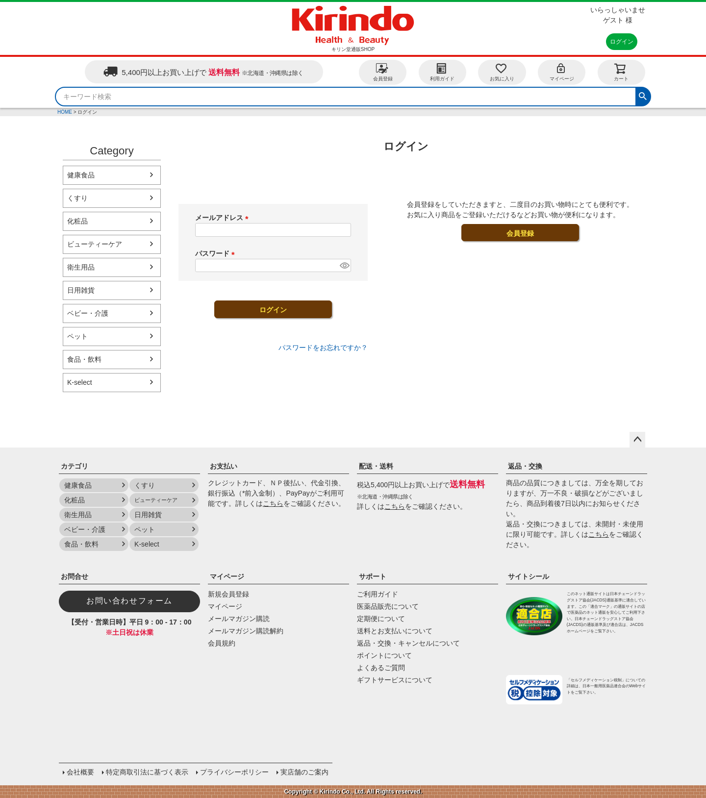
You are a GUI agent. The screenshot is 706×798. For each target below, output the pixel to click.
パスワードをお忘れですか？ (323, 347)
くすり (77, 198)
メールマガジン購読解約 (245, 631)
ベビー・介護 (87, 313)
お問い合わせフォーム (129, 601)
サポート (372, 576)
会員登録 (383, 71)
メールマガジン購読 (239, 619)
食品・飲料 (84, 359)
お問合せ (74, 576)
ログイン (621, 41)
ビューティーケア (94, 244)
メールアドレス (223, 218)
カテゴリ (74, 466)
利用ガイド (442, 71)
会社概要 (80, 772)
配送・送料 (376, 466)
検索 (642, 95)
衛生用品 (81, 267)
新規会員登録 (228, 594)
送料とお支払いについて (394, 631)
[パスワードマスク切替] (344, 265)
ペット (77, 336)
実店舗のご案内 (304, 772)
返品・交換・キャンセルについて (408, 643)
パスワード (216, 253)
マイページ (562, 71)
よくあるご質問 (381, 668)
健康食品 (81, 175)
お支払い (223, 466)
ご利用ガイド (377, 594)
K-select (79, 382)
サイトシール (528, 576)
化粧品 (77, 221)
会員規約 (221, 643)
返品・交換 (525, 466)
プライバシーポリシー (234, 772)
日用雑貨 (81, 290)
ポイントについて (384, 655)
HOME (64, 112)
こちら (273, 503)
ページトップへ (637, 440)
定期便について (381, 619)
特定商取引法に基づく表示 (147, 772)
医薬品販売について (388, 606)
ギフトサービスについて (394, 680)
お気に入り (502, 71)
